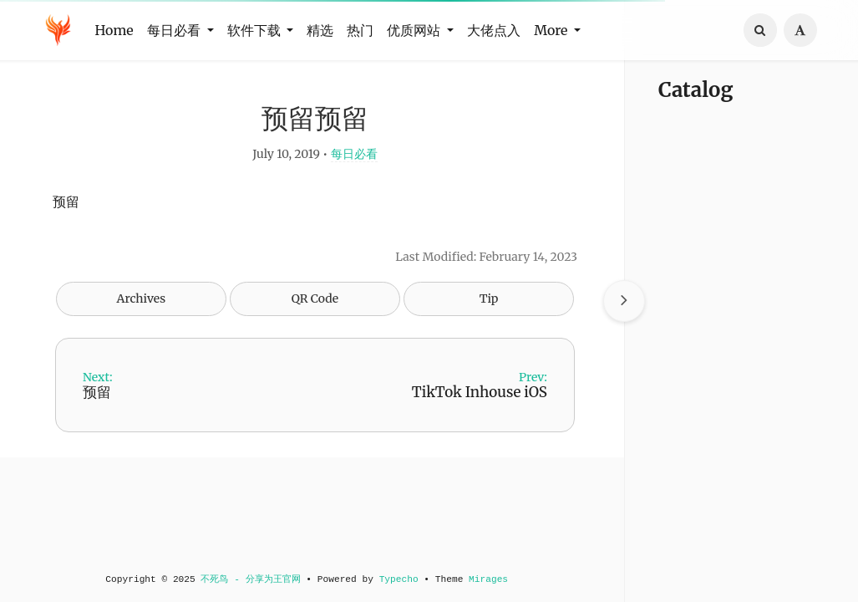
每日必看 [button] (175, 30)
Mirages (485, 579)
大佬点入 (493, 30)
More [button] (552, 30)
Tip (485, 300)
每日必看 (350, 155)
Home (114, 30)
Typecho (395, 579)
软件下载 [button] (255, 30)
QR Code (311, 300)
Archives (138, 300)
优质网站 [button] (415, 30)
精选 (320, 30)
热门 (360, 30)
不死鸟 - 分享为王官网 (247, 579)
